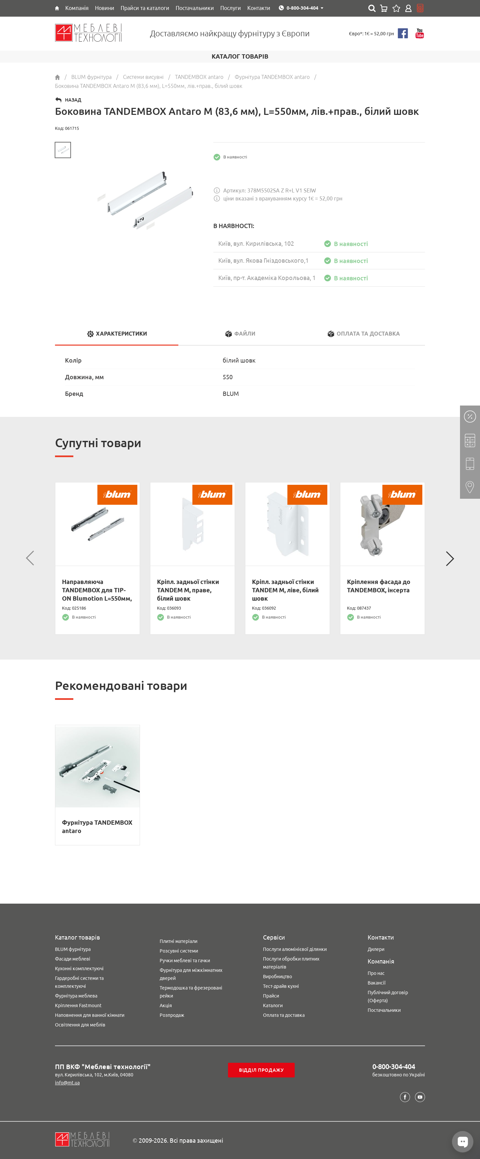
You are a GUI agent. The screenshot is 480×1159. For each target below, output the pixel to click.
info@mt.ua (67, 1082)
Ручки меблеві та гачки (185, 960)
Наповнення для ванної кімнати (89, 1015)
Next (450, 558)
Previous (30, 558)
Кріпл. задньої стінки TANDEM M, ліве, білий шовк (285, 590)
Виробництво (277, 976)
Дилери (376, 949)
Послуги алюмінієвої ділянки (295, 949)
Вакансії (377, 983)
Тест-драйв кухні (281, 986)
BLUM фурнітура (73, 949)
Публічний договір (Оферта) (388, 996)
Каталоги (273, 1005)
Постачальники (384, 1010)
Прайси (271, 996)
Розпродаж (172, 1015)
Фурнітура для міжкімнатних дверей (191, 974)
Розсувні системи (179, 951)
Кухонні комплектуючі (79, 968)
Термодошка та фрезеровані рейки (191, 992)
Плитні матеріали (178, 941)
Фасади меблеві (72, 959)
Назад (73, 100)
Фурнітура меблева (76, 996)
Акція (166, 1005)
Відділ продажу (261, 1070)
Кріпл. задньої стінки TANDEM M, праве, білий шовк (188, 590)
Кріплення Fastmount (78, 1005)
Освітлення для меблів (80, 1024)
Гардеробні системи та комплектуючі (79, 982)
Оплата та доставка (284, 1015)
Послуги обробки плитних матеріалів (291, 963)
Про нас (376, 973)
